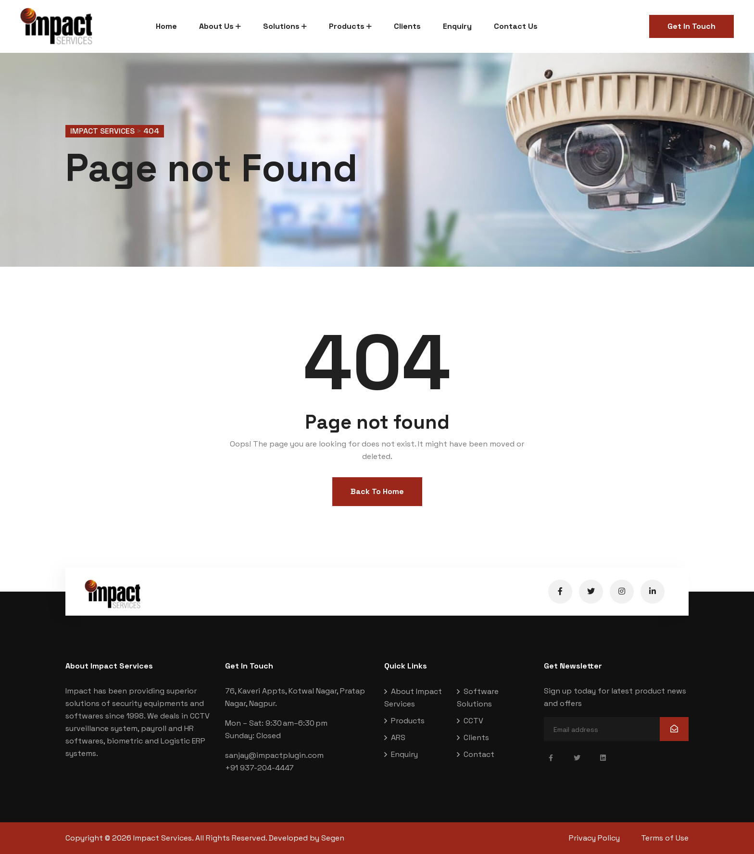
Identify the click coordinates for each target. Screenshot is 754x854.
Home (166, 26)
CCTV (473, 721)
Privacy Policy (594, 838)
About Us (216, 26)
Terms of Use (665, 838)
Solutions (281, 26)
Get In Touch (691, 26)
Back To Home (377, 491)
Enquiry (457, 26)
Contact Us (516, 26)
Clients (407, 26)
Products (346, 26)
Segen (332, 838)
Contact (479, 754)
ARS (398, 737)
